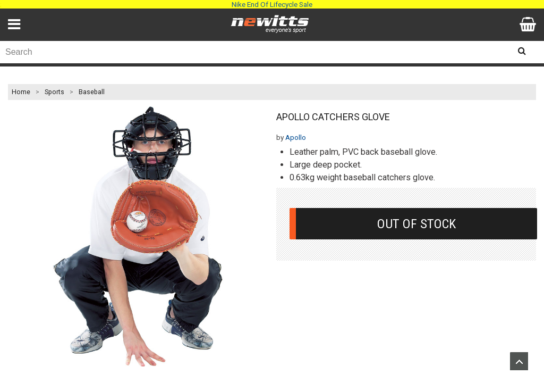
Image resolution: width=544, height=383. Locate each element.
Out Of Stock (416, 223)
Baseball (92, 92)
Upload (519, 361)
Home (21, 92)
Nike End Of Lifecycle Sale (272, 4)
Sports (54, 92)
